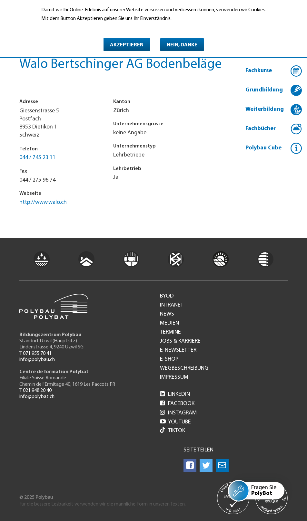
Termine (170, 332)
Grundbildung (264, 90)
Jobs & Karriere (180, 341)
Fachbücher (260, 129)
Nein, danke (182, 45)
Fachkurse (258, 71)
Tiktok (172, 430)
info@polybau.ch (37, 359)
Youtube (175, 422)
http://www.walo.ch (43, 202)
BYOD (167, 296)
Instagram (178, 413)
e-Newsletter (178, 350)
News (167, 314)
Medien (169, 323)
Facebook (177, 404)
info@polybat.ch (36, 396)
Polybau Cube (263, 148)
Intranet (171, 305)
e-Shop (169, 359)
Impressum (174, 377)
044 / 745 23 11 (37, 158)
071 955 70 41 (37, 353)
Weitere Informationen (69, 28)
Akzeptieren (127, 45)
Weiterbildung (264, 109)
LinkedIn (175, 394)
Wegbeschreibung (184, 368)
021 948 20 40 (37, 390)
